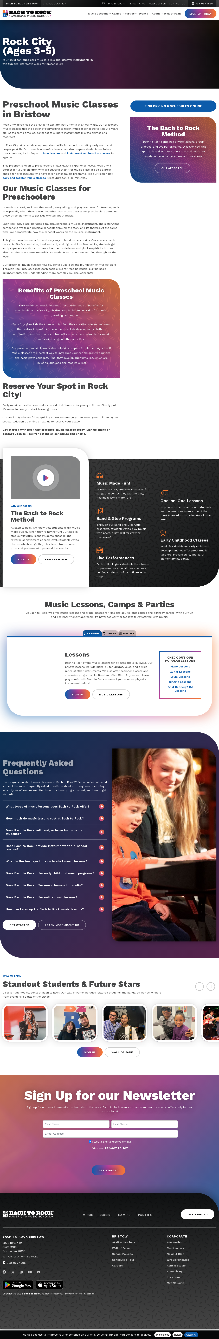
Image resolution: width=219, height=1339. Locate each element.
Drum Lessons (180, 681)
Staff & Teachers (123, 1252)
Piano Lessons (180, 671)
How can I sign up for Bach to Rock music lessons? (55, 914)
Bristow (120, 1246)
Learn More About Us (62, 930)
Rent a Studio (176, 1275)
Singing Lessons (180, 686)
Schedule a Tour (123, 1269)
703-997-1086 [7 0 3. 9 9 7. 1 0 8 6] (202, 3)
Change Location (54, 3)
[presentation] (109, 1168)
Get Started (19, 930)
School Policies (122, 1263)
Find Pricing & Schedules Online (173, 106)
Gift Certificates (178, 1269)
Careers (117, 1275)
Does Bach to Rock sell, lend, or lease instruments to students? (55, 837)
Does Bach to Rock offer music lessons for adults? (55, 890)
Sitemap (89, 1303)
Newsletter (157, 3)
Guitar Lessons (180, 676)
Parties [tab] (144, 636)
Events (143, 13)
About (156, 13)
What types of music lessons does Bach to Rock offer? (55, 811)
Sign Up (23, 559)
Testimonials (175, 1258)
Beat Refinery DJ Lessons (180, 693)
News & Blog (175, 1263)
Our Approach (172, 168)
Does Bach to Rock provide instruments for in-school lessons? (55, 852)
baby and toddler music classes (24, 177)
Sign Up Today (200, 13)
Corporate (177, 1246)
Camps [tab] (110, 636)
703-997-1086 (16, 1273)
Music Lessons (98, 13)
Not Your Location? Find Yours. (20, 1267)
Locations (173, 1287)
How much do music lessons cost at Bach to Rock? (55, 823)
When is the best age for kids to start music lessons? (55, 866)
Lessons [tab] (74, 636)
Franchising (136, 3)
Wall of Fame (173, 13)
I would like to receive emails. (110, 1151)
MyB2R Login (116, 3)
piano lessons (51, 153)
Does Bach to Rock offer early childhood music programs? (55, 878)
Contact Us (177, 3)
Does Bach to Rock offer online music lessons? (55, 902)
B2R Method (175, 1252)
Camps (116, 13)
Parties (130, 13)
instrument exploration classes (88, 153)
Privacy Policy (73, 1303)
